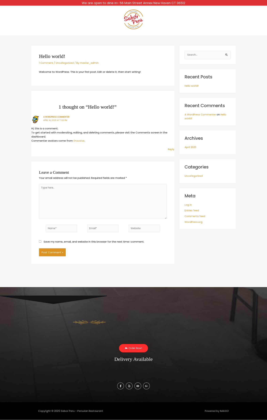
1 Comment (46, 65)
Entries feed (192, 213)
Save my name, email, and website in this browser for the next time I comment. (94, 246)
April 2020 (190, 149)
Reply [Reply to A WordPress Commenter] (171, 151)
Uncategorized (65, 65)
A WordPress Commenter (57, 119)
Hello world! (192, 88)
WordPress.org (194, 224)
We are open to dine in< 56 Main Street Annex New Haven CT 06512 (133, 2)
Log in (188, 207)
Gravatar (79, 143)
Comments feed (195, 218)
